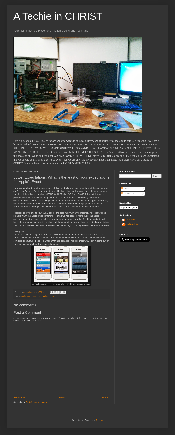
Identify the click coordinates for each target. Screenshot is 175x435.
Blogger (99, 420)
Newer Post (19, 397)
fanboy (52, 296)
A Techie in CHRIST (57, 16)
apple (23, 296)
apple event (31, 296)
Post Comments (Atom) (36, 402)
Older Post (104, 397)
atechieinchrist (43, 296)
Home (62, 397)
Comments (127, 194)
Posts (125, 188)
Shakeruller (130, 220)
